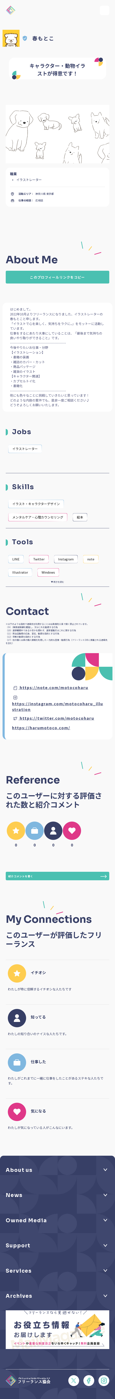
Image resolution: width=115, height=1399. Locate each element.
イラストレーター (25, 448)
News (14, 1195)
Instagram (66, 559)
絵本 (80, 517)
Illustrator (20, 572)
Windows (48, 572)
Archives (19, 1296)
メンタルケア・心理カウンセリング (37, 517)
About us (19, 1170)
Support (18, 1245)
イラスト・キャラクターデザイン (36, 503)
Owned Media (26, 1220)
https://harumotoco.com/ (41, 727)
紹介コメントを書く (57, 876)
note (90, 559)
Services (19, 1271)
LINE (16, 559)
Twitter (39, 559)
